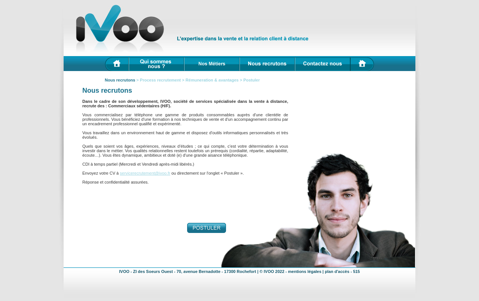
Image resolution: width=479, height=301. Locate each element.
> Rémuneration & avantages (210, 80)
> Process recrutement (159, 80)
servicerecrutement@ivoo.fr (145, 173)
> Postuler (249, 80)
